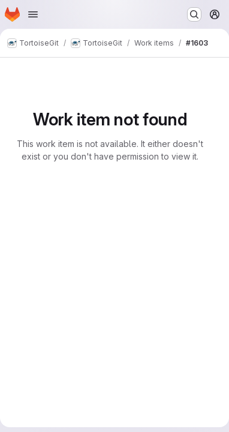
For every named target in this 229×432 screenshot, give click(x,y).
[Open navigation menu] (33, 14)
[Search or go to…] (194, 14)
